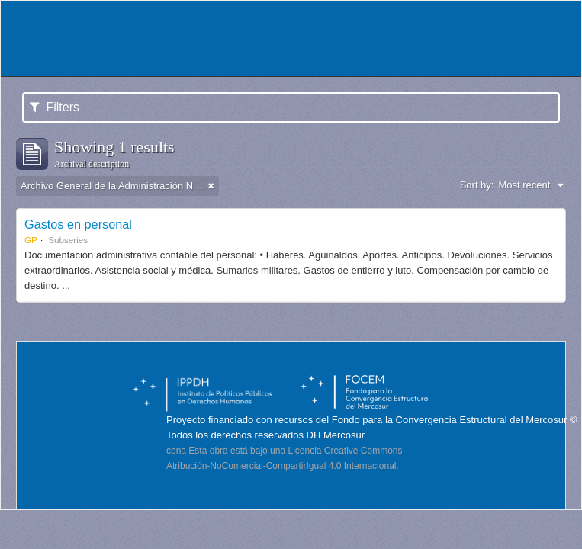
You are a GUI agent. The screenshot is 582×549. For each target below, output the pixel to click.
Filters (54, 107)
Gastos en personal (78, 224)
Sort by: (477, 185)
